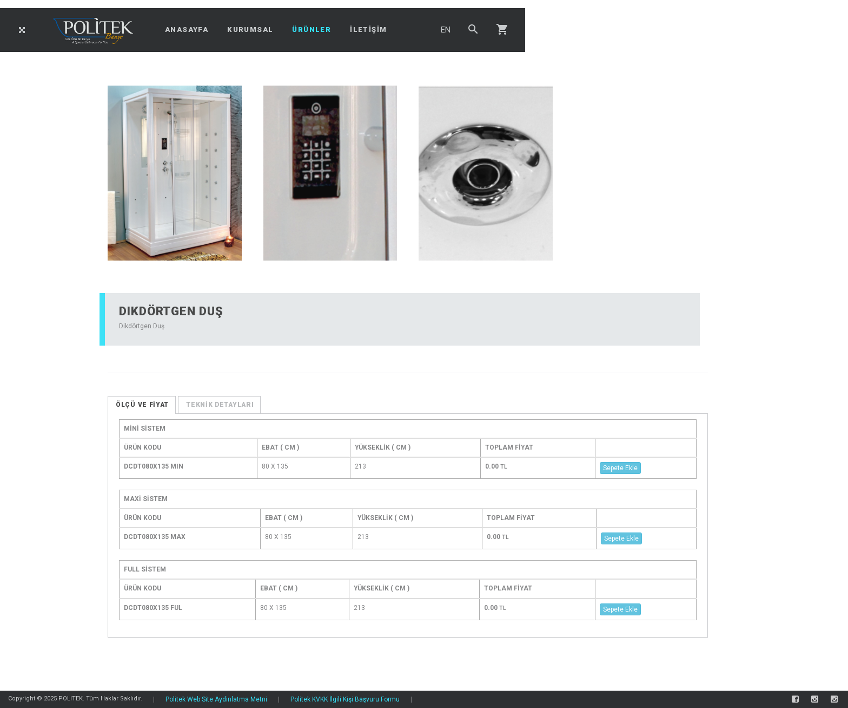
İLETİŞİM (368, 29)
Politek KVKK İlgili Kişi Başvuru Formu (345, 699)
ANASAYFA (186, 29)
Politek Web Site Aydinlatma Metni (216, 699)
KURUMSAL (250, 29)
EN (446, 30)
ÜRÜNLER (311, 29)
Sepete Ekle (620, 468)
